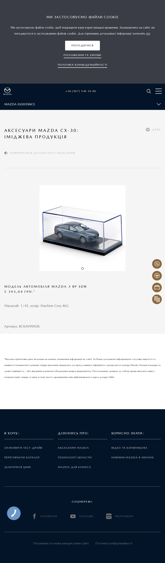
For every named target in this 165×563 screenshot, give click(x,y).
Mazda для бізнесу (74, 467)
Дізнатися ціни (17, 467)
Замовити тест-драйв (23, 447)
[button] (82, 45)
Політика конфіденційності (113, 543)
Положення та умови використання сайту (61, 543)
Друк (156, 129)
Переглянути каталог (22, 457)
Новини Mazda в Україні (133, 457)
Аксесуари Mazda (73, 447)
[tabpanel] (82, 228)
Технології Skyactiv (75, 457)
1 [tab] (82, 268)
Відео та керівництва (130, 447)
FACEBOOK (45, 516)
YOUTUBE (81, 516)
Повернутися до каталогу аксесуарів (42, 152)
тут (148, 33)
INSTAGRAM (119, 516)
